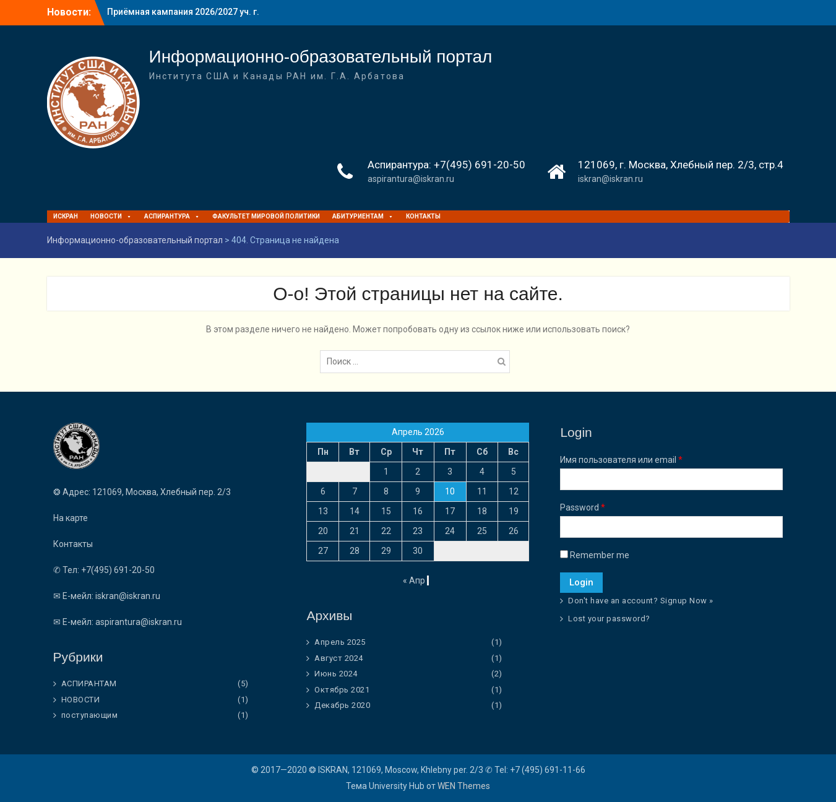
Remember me (594, 555)
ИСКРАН (65, 216)
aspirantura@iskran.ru (411, 179)
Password (582, 507)
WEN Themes (463, 786)
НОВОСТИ (111, 216)
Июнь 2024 (336, 673)
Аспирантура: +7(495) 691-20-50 (446, 164)
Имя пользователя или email (621, 460)
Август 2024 (338, 658)
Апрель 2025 (340, 642)
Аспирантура (172, 216)
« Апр (414, 580)
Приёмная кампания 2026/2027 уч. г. (183, 12)
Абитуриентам (363, 216)
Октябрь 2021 (341, 689)
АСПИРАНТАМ (89, 683)
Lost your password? (609, 618)
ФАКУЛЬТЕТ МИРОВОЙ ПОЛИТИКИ (266, 216)
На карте (70, 518)
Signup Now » (686, 600)
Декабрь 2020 (342, 705)
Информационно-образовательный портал (321, 56)
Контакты (423, 216)
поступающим (89, 715)
